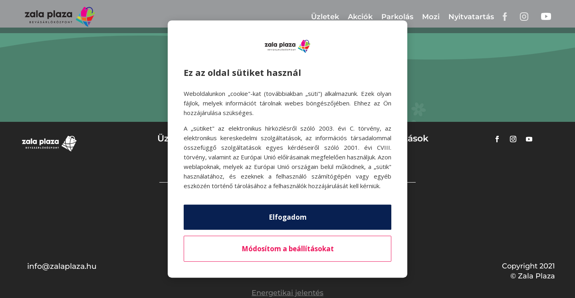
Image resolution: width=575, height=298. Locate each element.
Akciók (360, 16)
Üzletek (325, 16)
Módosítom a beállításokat (288, 248)
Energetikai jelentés (287, 292)
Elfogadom (288, 217)
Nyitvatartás (471, 16)
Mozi (431, 16)
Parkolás (397, 16)
